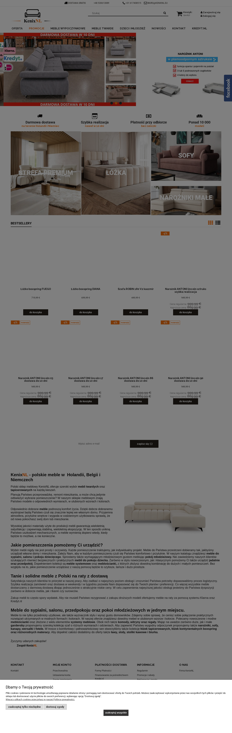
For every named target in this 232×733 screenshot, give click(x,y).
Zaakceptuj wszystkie (116, 712)
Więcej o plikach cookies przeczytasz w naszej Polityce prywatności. (40, 699)
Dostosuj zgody (55, 706)
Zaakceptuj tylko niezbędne (24, 706)
